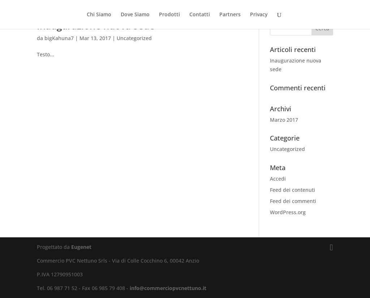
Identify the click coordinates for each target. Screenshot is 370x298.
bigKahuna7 (59, 38)
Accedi (278, 178)
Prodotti (169, 15)
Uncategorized (134, 38)
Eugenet (81, 246)
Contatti (199, 15)
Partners (230, 15)
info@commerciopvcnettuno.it (168, 288)
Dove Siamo (135, 15)
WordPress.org (288, 212)
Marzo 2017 (284, 119)
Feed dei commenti (293, 201)
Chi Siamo (99, 15)
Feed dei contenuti (292, 189)
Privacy (259, 15)
